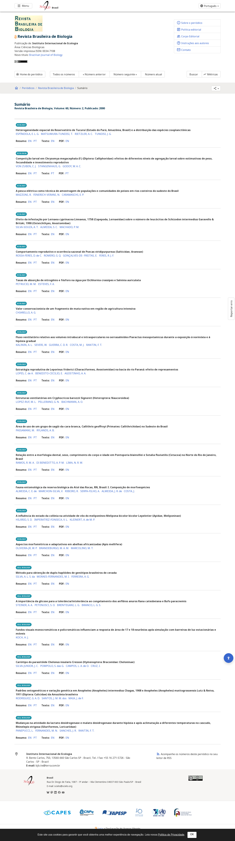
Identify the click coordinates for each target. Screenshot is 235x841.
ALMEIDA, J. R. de (112, 491)
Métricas (210, 74)
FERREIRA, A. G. (80, 576)
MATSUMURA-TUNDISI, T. (57, 134)
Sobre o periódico (189, 23)
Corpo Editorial (188, 36)
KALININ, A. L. (24, 345)
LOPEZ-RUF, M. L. (26, 402)
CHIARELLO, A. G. (26, 312)
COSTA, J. (129, 491)
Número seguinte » (125, 74)
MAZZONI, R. (23, 194)
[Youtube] (63, 792)
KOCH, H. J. (22, 637)
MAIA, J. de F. (75, 698)
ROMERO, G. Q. (52, 255)
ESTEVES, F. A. (46, 284)
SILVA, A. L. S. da (25, 576)
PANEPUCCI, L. (24, 730)
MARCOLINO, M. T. (82, 548)
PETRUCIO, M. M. (26, 284)
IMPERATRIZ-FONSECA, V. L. (51, 519)
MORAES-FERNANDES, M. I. (53, 576)
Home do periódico (29, 74)
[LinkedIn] (55, 792)
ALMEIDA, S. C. (49, 227)
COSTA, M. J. (77, 345)
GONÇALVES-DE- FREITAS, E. (80, 255)
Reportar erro (231, 308)
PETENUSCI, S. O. (45, 605)
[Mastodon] (52, 792)
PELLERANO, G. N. (48, 402)
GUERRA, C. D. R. (58, 345)
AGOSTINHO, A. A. (75, 373)
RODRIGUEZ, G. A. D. (28, 698)
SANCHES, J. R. (68, 730)
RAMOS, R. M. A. (25, 462)
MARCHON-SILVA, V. (51, 491)
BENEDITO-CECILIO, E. (49, 373)
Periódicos (28, 88)
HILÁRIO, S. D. (24, 519)
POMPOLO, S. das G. (52, 666)
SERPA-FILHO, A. (90, 491)
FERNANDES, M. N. (46, 730)
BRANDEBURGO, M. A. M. (54, 548)
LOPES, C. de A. (24, 373)
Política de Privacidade (171, 834)
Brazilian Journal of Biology (45, 55)
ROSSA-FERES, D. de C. (29, 255)
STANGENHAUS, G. (49, 166)
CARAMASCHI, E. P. (73, 194)
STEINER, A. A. (24, 605)
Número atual (153, 74)
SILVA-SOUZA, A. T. (27, 227)
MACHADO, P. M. (69, 227)
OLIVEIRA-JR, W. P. (26, 548)
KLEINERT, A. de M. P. (82, 519)
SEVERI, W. (40, 345)
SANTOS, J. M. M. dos (54, 698)
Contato (184, 50)
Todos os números (64, 74)
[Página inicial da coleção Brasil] (29, 785)
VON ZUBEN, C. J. (26, 166)
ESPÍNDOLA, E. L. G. (27, 134)
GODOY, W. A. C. (72, 166)
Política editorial (189, 29)
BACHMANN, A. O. (72, 402)
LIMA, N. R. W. (74, 462)
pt (35, 141)
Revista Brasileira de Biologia (56, 88)
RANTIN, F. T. (94, 345)
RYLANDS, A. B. (45, 430)
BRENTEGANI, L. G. (68, 605)
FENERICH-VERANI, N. (46, 194)
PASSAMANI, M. (25, 430)
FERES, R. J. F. (106, 255)
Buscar (193, 74)
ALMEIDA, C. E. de (26, 491)
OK (192, 834)
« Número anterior (94, 74)
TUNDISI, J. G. (103, 134)
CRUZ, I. (95, 666)
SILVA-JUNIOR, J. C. (27, 666)
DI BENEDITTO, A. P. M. (50, 462)
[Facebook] (59, 792)
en (30, 141)
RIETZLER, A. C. (84, 134)
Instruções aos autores (193, 43)
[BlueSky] (48, 792)
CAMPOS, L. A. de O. (77, 666)
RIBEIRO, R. (71, 491)
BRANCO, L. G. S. (91, 605)
